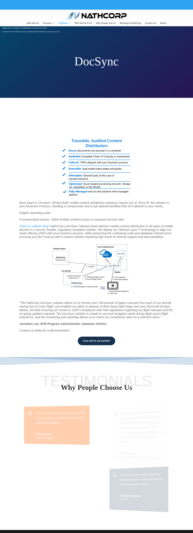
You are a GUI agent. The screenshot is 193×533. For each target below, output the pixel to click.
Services (47, 23)
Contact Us (150, 23)
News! (163, 23)
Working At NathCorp (130, 23)
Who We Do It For (83, 23)
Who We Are (33, 23)
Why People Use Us (106, 23)
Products (63, 23)
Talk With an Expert (96, 340)
